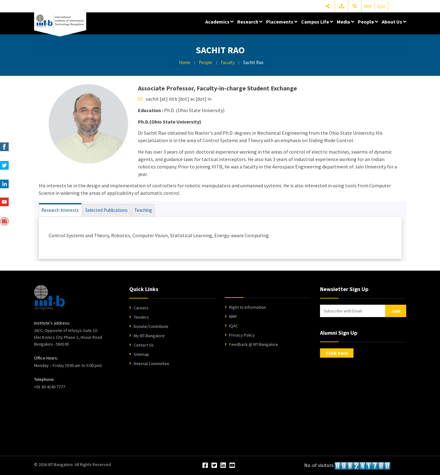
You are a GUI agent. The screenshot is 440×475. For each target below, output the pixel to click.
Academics (219, 22)
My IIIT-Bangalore (149, 336)
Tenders (141, 317)
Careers (141, 308)
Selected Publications (107, 210)
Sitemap (141, 354)
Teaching (143, 210)
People (368, 22)
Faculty (228, 62)
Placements (281, 22)
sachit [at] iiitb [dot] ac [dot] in (178, 99)
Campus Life (317, 22)
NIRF (368, 6)
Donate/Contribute (151, 326)
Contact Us (144, 345)
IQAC (381, 6)
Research (249, 22)
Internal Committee (151, 364)
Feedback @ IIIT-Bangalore (253, 344)
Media (345, 22)
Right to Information (247, 307)
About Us (394, 22)
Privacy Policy (242, 335)
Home (184, 62)
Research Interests (60, 210)
